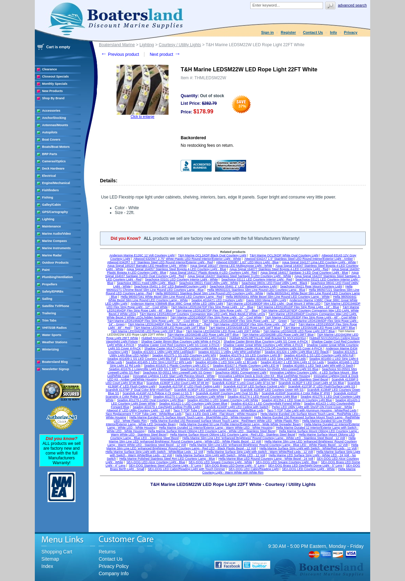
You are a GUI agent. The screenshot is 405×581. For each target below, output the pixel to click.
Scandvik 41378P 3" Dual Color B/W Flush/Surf (138, 389)
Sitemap (50, 559)
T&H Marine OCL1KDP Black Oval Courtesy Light (212, 255)
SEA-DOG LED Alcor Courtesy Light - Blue (155, 462)
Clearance (49, 69)
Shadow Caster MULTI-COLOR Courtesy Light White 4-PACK (186, 348)
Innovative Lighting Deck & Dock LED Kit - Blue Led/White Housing (264, 376)
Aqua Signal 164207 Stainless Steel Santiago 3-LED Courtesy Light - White (239, 276)
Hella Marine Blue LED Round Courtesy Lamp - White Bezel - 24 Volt (266, 458)
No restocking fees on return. (207, 145)
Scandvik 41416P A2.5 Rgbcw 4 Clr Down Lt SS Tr (157, 393)
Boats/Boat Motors (56, 147)
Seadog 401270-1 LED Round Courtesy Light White (188, 396)
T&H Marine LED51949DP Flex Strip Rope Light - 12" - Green (244, 321)
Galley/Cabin (51, 204)
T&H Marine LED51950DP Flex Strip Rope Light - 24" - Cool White (216, 317)
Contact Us (313, 32)
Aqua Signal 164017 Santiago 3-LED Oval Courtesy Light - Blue (304, 272)
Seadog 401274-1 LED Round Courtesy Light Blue (262, 396)
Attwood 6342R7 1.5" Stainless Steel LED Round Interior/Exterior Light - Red (160, 262)
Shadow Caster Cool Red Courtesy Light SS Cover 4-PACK (179, 345)
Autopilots (50, 132)
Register (288, 32)
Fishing (47, 197)
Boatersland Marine (117, 44)
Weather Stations (54, 342)
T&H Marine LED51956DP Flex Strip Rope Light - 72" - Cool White (153, 321)
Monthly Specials (55, 83)
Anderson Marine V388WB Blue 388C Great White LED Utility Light (177, 303)
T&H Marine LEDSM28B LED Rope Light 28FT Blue (278, 334)
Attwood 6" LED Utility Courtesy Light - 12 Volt (138, 410)
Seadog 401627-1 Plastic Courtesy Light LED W (246, 365)
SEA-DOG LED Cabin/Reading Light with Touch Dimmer (186, 469)
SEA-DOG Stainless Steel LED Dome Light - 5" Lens (165, 465)
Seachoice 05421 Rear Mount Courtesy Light (311, 286)
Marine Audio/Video (56, 233)
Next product (165, 54)
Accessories (51, 110)
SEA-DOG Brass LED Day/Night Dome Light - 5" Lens (305, 465)
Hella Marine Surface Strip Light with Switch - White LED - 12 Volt (220, 455)
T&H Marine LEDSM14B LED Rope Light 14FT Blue (169, 327)
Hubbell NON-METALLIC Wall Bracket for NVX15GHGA (268, 338)
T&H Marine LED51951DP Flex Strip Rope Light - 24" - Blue (298, 307)
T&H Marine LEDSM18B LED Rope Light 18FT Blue (319, 327)
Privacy (350, 32)
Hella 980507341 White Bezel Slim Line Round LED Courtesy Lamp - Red (171, 296)
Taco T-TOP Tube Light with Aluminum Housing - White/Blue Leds (218, 410)
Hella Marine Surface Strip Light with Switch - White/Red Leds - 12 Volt (308, 448)
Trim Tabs (49, 320)
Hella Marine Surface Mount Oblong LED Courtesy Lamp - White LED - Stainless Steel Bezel (211, 431)
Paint (46, 270)
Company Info (114, 573)
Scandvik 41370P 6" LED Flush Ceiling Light (189, 386)
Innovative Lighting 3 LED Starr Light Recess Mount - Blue (200, 379)
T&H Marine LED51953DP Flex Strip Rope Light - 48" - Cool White (310, 317)
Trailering (49, 313)
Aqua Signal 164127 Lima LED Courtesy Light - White (319, 262)
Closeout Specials (55, 76)
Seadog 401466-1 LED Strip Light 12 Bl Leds (226, 362)
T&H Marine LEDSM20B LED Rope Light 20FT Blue (146, 331)
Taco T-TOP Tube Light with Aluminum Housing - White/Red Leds (311, 410)
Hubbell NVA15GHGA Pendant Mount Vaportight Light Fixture (184, 338)
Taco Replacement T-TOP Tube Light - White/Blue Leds (143, 414)
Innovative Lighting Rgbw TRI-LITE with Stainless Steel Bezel (286, 379)
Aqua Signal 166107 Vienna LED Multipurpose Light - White (231, 265)
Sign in (267, 32)
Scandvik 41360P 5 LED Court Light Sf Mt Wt (177, 383)
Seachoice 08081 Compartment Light (240, 372)
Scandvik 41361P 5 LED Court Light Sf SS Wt (243, 383)
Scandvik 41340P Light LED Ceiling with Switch (236, 407)
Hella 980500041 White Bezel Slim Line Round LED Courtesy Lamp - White (278, 296)
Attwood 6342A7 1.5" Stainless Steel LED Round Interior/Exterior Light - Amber (298, 259)
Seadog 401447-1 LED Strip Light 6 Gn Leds (210, 358)
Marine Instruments (56, 248)
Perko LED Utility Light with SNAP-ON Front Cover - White (312, 407)
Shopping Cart (56, 551)
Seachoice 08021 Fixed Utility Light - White (208, 283)
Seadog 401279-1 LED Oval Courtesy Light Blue (150, 400)
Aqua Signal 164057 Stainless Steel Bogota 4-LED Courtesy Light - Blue (176, 269)
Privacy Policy (114, 566)
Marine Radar (52, 255)
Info (333, 32)
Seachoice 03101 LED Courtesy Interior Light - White (181, 279)
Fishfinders (50, 190)
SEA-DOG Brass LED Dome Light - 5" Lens (235, 465)
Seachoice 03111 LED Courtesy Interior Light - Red (256, 279)
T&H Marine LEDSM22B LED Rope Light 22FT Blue (299, 331)
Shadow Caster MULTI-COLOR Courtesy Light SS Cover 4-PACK (277, 348)
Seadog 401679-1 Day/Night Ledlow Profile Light (166, 407)
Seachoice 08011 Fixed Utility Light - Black (146, 283)
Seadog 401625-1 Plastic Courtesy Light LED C (177, 365)
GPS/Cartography (55, 212)
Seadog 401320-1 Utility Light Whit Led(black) (163, 352)
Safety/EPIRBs (52, 291)
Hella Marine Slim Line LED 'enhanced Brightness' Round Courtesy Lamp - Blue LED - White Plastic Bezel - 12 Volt (268, 445)
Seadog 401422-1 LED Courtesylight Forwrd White (266, 403)
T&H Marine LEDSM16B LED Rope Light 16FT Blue (244, 327)
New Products (52, 91)
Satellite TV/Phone (55, 306)
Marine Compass (54, 241)
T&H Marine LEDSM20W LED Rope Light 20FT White (223, 331)
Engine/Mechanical (56, 183)
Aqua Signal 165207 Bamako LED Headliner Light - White (147, 265)
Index (47, 566)
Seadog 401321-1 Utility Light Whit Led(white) (229, 352)
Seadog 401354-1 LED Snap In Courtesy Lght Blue (297, 400)
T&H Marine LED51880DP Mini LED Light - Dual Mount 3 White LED (273, 303)
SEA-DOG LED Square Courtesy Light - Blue (287, 462)
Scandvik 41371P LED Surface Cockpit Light (254, 386)
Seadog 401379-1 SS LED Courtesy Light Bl (250, 355)
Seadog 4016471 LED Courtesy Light (217, 300)
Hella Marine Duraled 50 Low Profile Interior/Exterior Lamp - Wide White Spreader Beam (240, 424)
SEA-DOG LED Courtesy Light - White (308, 469)
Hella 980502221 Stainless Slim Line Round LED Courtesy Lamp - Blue (256, 290)
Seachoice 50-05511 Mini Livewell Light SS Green (177, 372)
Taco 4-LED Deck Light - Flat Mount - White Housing (221, 414)
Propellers (49, 284)
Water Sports (51, 335)
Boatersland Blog (55, 362)
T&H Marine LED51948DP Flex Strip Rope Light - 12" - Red (169, 324)
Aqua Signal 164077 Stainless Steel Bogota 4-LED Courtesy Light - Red (279, 269)
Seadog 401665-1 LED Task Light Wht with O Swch (318, 365)
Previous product (120, 54)
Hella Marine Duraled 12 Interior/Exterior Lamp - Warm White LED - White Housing (216, 427)
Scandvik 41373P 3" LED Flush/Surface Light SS (321, 386)
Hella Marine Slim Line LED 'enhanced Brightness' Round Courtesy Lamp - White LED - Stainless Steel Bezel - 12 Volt (263, 438)
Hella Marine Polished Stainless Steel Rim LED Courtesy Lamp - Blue (167, 458)
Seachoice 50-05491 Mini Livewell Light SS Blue (285, 369)
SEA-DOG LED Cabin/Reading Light (254, 469)
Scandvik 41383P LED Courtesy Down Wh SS (272, 389)
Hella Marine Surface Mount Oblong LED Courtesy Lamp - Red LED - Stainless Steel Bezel (232, 434)
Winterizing (50, 349)
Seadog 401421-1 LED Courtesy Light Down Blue (193, 403)
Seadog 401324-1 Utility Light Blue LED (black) (297, 352)
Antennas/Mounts (55, 125)
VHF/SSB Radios (54, 327)
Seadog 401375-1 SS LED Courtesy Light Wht (184, 355)
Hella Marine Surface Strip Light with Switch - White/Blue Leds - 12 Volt (154, 451)
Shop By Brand (53, 98)
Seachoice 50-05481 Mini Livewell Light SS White (214, 369)
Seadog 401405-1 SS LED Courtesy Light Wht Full (319, 355)
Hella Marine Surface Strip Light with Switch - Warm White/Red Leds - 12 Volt (260, 451)
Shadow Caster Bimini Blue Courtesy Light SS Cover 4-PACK (266, 341)
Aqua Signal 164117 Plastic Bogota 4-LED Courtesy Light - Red (213, 272)
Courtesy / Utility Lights (180, 44)
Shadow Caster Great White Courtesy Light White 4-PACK (263, 345)
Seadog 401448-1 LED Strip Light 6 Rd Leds (275, 358)
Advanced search (352, 5)
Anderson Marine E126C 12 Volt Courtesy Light (141, 255)
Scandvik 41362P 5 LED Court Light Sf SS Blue (311, 383)
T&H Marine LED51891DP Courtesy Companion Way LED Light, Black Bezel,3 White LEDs (202, 314)
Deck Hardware (53, 168)
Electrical (49, 175)
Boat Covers (51, 139)
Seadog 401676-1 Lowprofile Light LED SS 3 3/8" (143, 369)
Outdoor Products (55, 262)
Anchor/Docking (54, 118)
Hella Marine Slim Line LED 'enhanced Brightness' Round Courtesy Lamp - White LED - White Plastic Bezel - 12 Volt (232, 439)
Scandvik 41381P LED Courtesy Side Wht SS (205, 389)
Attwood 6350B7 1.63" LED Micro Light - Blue (247, 262)
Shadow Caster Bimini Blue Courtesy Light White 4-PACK (180, 341)
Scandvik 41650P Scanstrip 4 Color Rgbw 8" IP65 (296, 393)
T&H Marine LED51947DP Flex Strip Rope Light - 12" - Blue (212, 307)
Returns (107, 551)
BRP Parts (49, 154)
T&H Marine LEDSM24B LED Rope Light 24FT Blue (203, 334)
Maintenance (51, 226)
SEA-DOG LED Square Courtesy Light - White (220, 462)
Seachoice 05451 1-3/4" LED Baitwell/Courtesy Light (170, 286)
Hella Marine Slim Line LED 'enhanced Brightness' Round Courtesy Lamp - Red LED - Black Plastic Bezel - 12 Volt (232, 446)
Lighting (48, 219)
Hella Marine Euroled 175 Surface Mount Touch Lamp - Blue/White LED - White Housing (190, 417)
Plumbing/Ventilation (57, 277)
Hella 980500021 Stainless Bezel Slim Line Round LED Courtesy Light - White (209, 293)
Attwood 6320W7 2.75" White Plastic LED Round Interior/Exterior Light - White (187, 259)
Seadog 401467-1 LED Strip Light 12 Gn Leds (292, 362)
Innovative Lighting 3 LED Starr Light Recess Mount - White (174, 376)
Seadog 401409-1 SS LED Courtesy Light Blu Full (142, 358)
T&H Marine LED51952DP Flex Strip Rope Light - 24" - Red (254, 324)
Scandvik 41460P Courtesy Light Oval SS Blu (227, 393)
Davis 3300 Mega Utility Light (266, 300)
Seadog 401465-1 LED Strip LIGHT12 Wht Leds (159, 362)
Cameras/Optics (54, 161)
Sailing (47, 298)
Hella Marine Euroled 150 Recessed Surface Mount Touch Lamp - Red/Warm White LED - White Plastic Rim (224, 420)
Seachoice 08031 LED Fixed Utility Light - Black (274, 283)
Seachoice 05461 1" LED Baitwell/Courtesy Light (243, 286)
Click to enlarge (142, 117)
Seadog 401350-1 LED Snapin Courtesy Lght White (222, 400)
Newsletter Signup (55, 369)
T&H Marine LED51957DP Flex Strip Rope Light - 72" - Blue (216, 310)
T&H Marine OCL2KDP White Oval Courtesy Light (284, 255)
